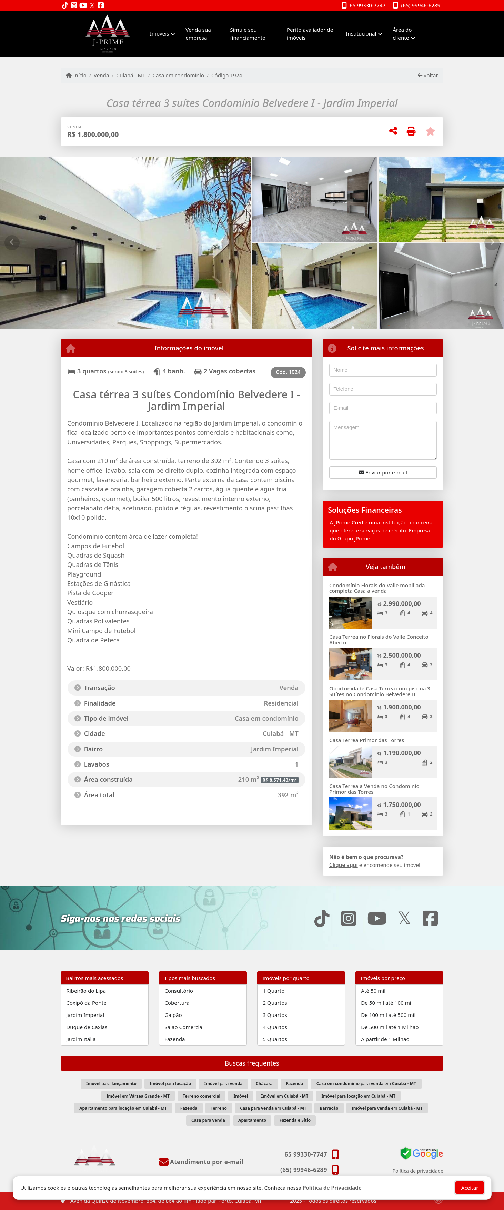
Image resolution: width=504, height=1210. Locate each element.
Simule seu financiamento (247, 33)
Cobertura (176, 1002)
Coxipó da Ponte (86, 1002)
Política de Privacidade (331, 1187)
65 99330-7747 (367, 5)
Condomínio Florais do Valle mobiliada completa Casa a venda (377, 588)
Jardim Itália (81, 1039)
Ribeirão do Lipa (86, 990)
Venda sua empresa (198, 33)
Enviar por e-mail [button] (383, 472)
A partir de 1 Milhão (385, 1039)
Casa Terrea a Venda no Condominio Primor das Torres (374, 788)
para (111, 1084)
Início (76, 75)
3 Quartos (275, 1014)
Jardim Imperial (85, 1014)
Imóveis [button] (159, 33)
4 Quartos (275, 1026)
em (138, 1096)
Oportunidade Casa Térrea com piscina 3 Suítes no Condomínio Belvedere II (379, 691)
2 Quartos (275, 1002)
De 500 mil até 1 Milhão (390, 1026)
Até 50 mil (373, 990)
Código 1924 (226, 75)
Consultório (178, 990)
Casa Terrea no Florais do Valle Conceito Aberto (379, 639)
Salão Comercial (184, 1026)
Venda (101, 75)
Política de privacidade (418, 1171)
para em (366, 1084)
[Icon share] (65, 6)
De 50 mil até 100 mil (386, 1002)
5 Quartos (275, 1039)
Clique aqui (343, 864)
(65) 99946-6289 (421, 5)
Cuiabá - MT (130, 75)
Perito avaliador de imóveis (310, 33)
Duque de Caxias (86, 1026)
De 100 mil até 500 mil (388, 1014)
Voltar (428, 75)
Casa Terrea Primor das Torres (366, 740)
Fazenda (174, 1039)
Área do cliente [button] (402, 33)
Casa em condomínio (178, 75)
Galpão (173, 1014)
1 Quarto (273, 990)
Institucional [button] (361, 33)
